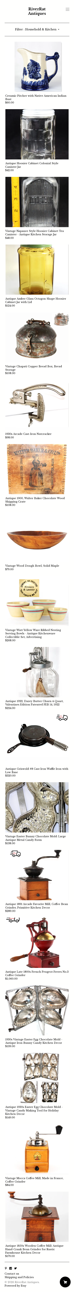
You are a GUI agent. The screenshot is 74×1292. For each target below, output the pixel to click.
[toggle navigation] (67, 9)
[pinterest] (6, 1268)
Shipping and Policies (19, 1277)
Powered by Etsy (15, 1285)
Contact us (12, 1273)
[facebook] (10, 1268)
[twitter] (15, 1268)
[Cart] (65, 1282)
